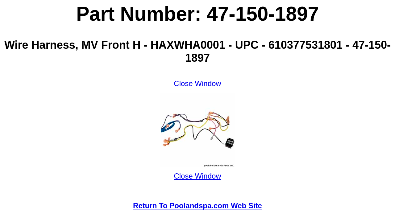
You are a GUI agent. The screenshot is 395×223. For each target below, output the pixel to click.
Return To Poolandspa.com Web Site (197, 205)
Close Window (197, 83)
